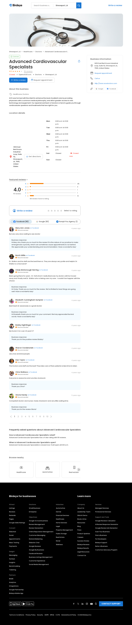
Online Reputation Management (41, 529)
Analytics (12, 580)
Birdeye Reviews (83, 542)
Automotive (60, 505)
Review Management (37, 522)
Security (40, 612)
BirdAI (11, 576)
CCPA (58, 612)
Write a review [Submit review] (18, 80)
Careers (80, 535)
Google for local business (38, 518)
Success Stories (83, 538)
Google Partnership (16, 587)
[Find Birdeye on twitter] (78, 601)
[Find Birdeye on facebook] (74, 601)
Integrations (13, 583)
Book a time (81, 516)
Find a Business (101, 533)
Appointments (14, 536)
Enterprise (32, 509)
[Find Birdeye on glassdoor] (96, 601)
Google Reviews (35, 544)
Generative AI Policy (68, 612)
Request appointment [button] (103, 73)
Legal (58, 524)
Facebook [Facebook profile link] (111, 89)
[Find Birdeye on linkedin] (82, 601)
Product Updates (83, 531)
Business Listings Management (41, 554)
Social (11, 533)
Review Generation (36, 525)
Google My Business (36, 547)
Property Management (64, 527)
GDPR (47, 612)
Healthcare (60, 516)
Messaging (13, 552)
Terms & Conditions (16, 612)
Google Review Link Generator (106, 525)
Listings (12, 505)
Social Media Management (39, 562)
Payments (13, 544)
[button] (51, 414)
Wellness (59, 542)
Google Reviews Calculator (105, 518)
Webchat (12, 529)
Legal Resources (83, 549)
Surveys (12, 556)
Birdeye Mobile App (16, 591)
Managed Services (102, 505)
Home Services (61, 520)
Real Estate (60, 535)
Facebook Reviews (36, 551)
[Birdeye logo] (16, 5)
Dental (58, 509)
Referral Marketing (35, 536)
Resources (81, 520)
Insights (12, 560)
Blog (79, 524)
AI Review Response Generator (106, 522)
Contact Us (81, 553)
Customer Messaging (37, 533)
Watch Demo (82, 513)
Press (79, 527)
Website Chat (34, 540)
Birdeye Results (83, 545)
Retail (58, 538)
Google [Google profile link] (99, 89)
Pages (11, 516)
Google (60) (42, 219)
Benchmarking (14, 563)
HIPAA (52, 612)
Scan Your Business (102, 529)
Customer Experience (37, 558)
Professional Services (103, 509)
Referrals (12, 513)
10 (47, 413)
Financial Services (62, 513)
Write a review (115, 5)
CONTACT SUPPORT (111, 601)
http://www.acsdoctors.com (106, 83)
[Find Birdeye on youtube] (91, 601)
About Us (80, 505)
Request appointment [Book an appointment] (41, 80)
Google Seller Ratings (17, 520)
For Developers (100, 536)
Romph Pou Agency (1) (66, 219)
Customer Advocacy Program (106, 547)
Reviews (12, 509)
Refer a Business (101, 544)
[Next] (79, 467)
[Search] (78, 5)
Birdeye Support (101, 540)
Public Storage (61, 531)
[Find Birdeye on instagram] (87, 601)
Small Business (34, 505)
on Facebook (34, 225)
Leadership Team (83, 509)
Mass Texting (14, 540)
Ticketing (12, 567)
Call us (97, 78)
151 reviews (28, 71)
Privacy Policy (31, 612)
